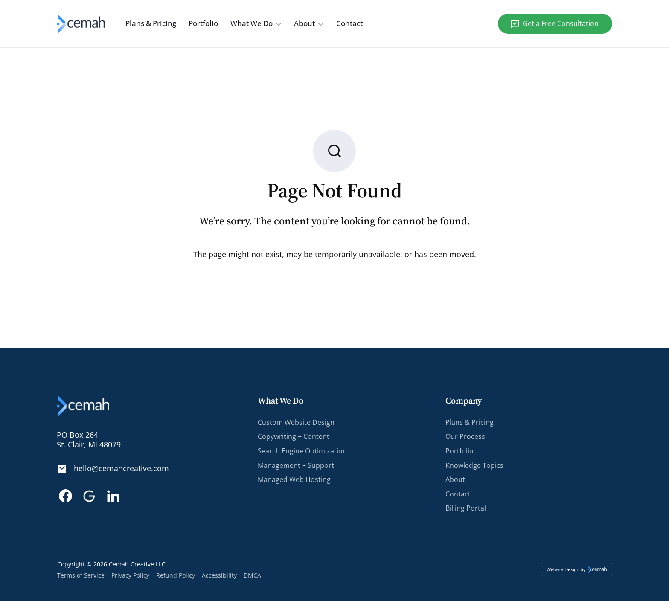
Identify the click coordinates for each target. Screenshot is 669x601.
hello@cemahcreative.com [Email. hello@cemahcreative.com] (121, 468)
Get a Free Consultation (561, 23)
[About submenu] (320, 23)
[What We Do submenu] (278, 23)
